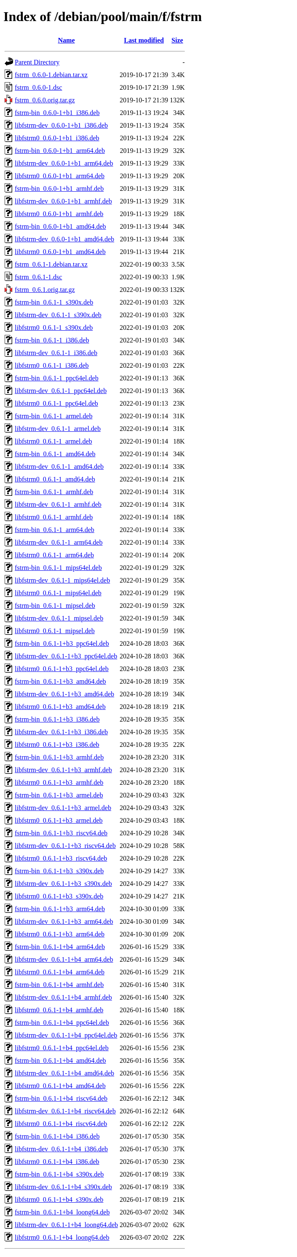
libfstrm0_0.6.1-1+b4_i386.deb (57, 1161)
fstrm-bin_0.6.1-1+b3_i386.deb (57, 719)
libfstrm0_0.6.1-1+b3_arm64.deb (59, 934)
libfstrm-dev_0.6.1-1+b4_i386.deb (61, 1149)
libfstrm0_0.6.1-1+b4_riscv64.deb (61, 1123)
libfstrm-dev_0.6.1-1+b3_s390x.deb (63, 883)
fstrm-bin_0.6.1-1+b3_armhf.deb (59, 757)
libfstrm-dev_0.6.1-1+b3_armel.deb (63, 807)
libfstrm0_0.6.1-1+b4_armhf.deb (59, 1010)
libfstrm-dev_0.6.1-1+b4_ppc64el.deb (66, 1035)
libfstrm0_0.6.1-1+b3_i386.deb (57, 744)
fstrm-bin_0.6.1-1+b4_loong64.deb (62, 1212)
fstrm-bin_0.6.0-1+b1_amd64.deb (60, 226)
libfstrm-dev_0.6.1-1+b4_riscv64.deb (65, 1111)
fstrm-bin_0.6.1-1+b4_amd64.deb (60, 1060)
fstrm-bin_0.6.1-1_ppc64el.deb (57, 378)
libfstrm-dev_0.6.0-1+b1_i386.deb (61, 125)
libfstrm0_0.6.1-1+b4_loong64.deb (62, 1237)
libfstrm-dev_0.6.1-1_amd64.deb (59, 466)
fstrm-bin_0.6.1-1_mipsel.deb (55, 605)
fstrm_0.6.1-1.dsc (38, 277)
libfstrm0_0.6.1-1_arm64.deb (54, 555)
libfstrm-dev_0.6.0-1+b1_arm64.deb (64, 163)
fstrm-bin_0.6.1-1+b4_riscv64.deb (61, 1098)
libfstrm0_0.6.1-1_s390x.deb (54, 327)
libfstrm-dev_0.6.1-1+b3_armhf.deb (63, 769)
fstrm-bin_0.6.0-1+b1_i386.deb (57, 112)
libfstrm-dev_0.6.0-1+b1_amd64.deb (64, 239)
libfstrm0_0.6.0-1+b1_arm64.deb (59, 175)
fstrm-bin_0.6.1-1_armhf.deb (54, 491)
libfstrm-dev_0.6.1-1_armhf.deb (58, 504)
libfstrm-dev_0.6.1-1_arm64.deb (58, 542)
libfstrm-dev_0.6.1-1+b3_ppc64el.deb (66, 656)
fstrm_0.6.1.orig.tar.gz (45, 289)
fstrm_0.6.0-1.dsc (38, 87)
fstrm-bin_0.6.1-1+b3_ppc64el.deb (62, 643)
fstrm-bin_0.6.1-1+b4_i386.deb (57, 1136)
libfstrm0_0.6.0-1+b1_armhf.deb (59, 213)
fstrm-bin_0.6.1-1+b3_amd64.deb (60, 681)
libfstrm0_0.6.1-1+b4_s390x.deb (59, 1199)
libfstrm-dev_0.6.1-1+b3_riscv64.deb (65, 845)
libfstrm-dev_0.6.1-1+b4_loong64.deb (66, 1224)
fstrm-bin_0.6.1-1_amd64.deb (55, 453)
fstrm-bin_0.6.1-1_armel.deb (53, 416)
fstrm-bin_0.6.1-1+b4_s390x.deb (59, 1174)
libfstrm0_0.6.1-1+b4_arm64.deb (59, 972)
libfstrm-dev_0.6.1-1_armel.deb (58, 428)
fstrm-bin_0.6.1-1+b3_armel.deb (59, 795)
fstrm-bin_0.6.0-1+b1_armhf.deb (59, 188)
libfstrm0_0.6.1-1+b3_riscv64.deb (61, 858)
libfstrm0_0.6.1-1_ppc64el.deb (56, 403)
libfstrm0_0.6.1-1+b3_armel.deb (59, 820)
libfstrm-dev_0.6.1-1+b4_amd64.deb (64, 1073)
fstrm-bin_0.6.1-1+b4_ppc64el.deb (62, 1022)
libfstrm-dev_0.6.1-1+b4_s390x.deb (63, 1186)
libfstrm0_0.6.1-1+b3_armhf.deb (59, 782)
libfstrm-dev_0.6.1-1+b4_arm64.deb (64, 959)
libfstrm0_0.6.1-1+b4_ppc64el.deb (62, 1047)
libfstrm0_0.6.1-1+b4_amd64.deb (60, 1085)
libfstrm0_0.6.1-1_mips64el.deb (58, 592)
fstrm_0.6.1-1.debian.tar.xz (51, 264)
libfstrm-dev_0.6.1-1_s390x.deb (58, 314)
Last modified (144, 40)
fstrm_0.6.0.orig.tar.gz (45, 100)
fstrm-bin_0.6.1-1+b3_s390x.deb (59, 871)
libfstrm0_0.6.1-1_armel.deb (53, 441)
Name (66, 40)
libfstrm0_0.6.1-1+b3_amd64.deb (60, 706)
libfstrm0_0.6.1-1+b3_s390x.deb (59, 896)
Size (177, 40)
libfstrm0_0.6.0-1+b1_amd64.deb (60, 251)
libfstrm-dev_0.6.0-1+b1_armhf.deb (63, 201)
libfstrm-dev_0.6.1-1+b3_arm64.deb (64, 921)
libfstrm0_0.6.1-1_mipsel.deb (55, 630)
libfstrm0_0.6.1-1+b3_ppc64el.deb (62, 668)
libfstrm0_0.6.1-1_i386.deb (52, 365)
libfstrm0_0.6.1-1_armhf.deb (54, 517)
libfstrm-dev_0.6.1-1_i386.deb (56, 352)
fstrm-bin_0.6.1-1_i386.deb (52, 340)
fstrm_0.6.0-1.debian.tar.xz (51, 74)
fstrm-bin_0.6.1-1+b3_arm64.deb (60, 908)
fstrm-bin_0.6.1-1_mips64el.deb (58, 567)
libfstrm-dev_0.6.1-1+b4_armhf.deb (63, 997)
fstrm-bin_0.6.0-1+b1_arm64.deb (60, 150)
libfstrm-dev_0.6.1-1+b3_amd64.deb (64, 694)
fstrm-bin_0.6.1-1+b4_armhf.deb (59, 984)
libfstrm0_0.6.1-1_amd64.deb (55, 479)
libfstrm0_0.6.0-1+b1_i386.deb (57, 138)
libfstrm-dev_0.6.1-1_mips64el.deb (62, 580)
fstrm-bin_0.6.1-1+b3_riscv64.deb (61, 833)
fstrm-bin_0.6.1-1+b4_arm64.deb (60, 946)
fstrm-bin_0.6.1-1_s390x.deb (54, 302)
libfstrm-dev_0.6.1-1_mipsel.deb (59, 618)
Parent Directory (37, 62)
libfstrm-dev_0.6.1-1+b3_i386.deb (61, 731)
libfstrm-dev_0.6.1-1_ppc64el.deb (61, 390)
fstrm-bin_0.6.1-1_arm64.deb (54, 529)
